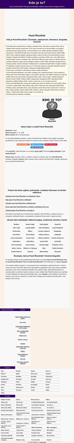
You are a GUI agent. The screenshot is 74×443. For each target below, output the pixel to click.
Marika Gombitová (44, 238)
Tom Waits (23, 322)
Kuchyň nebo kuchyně (7, 410)
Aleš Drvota (19, 402)
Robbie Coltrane (23, 339)
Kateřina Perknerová (57, 238)
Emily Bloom (16, 241)
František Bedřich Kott (37, 402)
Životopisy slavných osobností (23, 362)
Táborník (30, 251)
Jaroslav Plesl (44, 241)
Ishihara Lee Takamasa (30, 248)
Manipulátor (57, 231)
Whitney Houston (44, 234)
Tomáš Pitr (57, 224)
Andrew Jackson (16, 248)
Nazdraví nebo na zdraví (53, 410)
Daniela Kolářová (16, 251)
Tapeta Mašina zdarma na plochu (22, 317)
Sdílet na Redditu (23, 144)
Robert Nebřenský (6, 405)
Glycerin (22, 359)
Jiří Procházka (30, 234)
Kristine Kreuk (35, 433)
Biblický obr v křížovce (22, 419)
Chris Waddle (20, 435)
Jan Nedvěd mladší (52, 402)
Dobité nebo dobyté (21, 407)
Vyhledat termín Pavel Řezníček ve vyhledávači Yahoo (23, 196)
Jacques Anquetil (36, 430)
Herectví (64, 262)
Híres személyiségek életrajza (22, 331)
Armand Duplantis (57, 227)
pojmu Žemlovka (55, 151)
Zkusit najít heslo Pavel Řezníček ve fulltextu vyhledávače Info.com (27, 207)
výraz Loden (39, 151)
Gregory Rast (20, 430)
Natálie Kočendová (57, 248)
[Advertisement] (37, 21)
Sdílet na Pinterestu (51, 144)
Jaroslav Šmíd (30, 238)
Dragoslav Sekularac (37, 435)
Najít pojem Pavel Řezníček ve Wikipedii (18, 200)
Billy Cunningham (52, 427)
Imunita (22, 343)
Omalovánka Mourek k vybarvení (23, 347)
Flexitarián (57, 251)
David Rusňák (44, 224)
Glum (44, 248)
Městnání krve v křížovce (35, 422)
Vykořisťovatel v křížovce (51, 422)
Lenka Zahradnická (16, 238)
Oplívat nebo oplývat (6, 414)
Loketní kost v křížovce (22, 423)
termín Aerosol (10, 153)
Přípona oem (23, 335)
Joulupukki (57, 234)
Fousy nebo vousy (36, 407)
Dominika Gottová (57, 244)
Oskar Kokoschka (16, 244)
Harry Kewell (50, 435)
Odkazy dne (4, 402)
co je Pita (11, 151)
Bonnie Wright (30, 224)
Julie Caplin (16, 227)
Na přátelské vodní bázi (37, 405)
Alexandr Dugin (44, 244)
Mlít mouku (19, 405)
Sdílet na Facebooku (37, 147)
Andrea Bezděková (43, 227)
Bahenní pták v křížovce (7, 419)
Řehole (23, 351)
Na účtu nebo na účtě (37, 410)
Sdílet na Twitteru (37, 144)
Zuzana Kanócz (30, 244)
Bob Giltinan (50, 430)
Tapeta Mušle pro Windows (23, 355)
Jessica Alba (19, 433)
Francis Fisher (5, 433)
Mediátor (16, 224)
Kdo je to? (37, 3)
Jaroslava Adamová (44, 231)
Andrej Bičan (30, 241)
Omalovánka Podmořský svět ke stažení (23, 327)
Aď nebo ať (50, 405)
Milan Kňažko (44, 251)
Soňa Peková (16, 234)
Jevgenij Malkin (30, 227)
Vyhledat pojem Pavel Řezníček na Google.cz (20, 210)
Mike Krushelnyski (36, 427)
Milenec (30, 231)
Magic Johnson (5, 430)
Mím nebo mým (20, 410)
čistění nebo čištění (6, 407)
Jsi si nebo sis (50, 407)
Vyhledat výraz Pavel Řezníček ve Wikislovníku (21, 203)
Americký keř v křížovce (38, 414)
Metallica (49, 433)
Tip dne (18, 399)
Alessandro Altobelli (6, 435)
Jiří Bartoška (16, 231)
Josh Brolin (57, 241)
